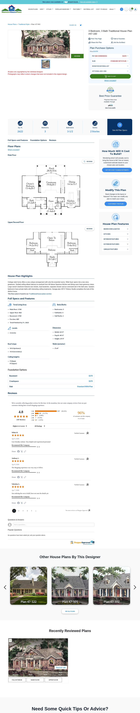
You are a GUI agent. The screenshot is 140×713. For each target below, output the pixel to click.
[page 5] (31, 510)
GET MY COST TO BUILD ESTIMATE (117, 170)
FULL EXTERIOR (17, 680)
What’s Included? (110, 80)
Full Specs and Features (18, 140)
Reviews (52, 140)
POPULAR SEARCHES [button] (62, 9)
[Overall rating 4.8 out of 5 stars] (20, 416)
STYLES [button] (49, 9)
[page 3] (23, 510)
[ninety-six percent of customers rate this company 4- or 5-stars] (81, 415)
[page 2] (18, 510)
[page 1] (14, 511)
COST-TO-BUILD (101, 9)
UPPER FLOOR (53, 680)
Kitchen (107, 234)
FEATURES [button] (76, 9)
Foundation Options (38, 140)
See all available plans (88, 2)
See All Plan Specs (119, 126)
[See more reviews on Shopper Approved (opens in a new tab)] (25, 451)
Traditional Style (24, 24)
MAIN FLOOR (35, 680)
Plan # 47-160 (61, 667)
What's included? (14, 150)
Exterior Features (111, 244)
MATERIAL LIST (89, 9)
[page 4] (27, 510)
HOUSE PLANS (33, 9)
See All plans (70, 611)
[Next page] (35, 510)
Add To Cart (110, 76)
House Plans (12, 24)
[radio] (51, 411)
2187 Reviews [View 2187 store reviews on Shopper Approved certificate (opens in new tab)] (23, 420)
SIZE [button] (41, 9)
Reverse (77, 56)
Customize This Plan (115, 204)
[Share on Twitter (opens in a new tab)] (22, 451)
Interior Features (111, 239)
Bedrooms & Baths (112, 229)
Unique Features (111, 249)
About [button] (111, 9)
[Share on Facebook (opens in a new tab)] (18, 451)
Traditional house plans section (40, 294)
